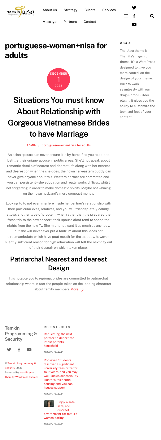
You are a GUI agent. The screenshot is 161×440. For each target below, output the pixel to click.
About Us (50, 10)
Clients (89, 10)
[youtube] (134, 24)
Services (109, 10)
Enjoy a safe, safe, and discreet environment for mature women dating (60, 409)
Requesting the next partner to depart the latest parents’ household (59, 339)
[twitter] (134, 7)
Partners (70, 22)
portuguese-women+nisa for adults (66, 145)
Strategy (71, 10)
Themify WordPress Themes (21, 377)
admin (31, 145)
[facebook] (134, 16)
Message (50, 22)
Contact (90, 22)
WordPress (26, 372)
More (74, 289)
